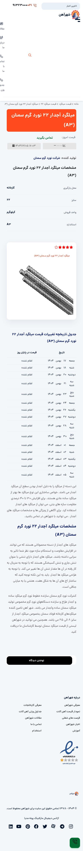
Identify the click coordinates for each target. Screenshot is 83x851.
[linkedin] (11, 826)
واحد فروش (70, 213)
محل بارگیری (69, 188)
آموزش (76, 731)
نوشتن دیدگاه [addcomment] (38, 659)
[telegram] (63, 826)
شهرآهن (64, 15)
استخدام (37, 731)
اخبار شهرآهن (73, 724)
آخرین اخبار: (72, 6)
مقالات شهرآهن (33, 718)
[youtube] (20, 826)
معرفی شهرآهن (72, 705)
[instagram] (71, 826)
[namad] (69, 753)
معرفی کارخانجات (33, 705)
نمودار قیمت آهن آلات (68, 712)
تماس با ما (36, 724)
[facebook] (37, 826)
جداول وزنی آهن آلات (30, 712)
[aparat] (54, 825)
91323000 (24, 5)
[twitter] (45, 826)
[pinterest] (28, 826)
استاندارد (71, 225)
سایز (74, 200)
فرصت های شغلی (71, 718)
